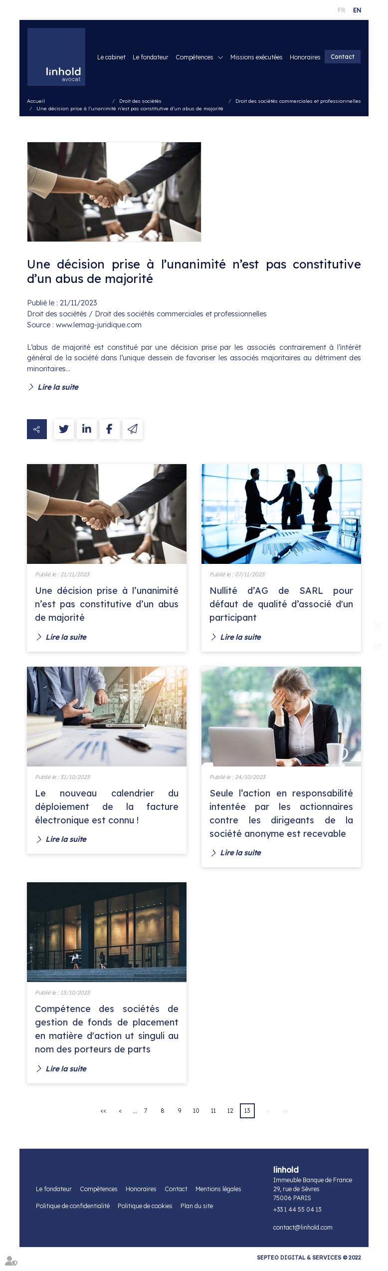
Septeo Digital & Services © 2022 (309, 1261)
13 (247, 1114)
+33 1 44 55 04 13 (297, 1213)
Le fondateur (190, 49)
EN (357, 10)
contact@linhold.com (303, 1231)
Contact (343, 65)
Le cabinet (151, 49)
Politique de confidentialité (73, 1210)
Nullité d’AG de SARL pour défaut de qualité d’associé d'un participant (281, 605)
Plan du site (197, 1210)
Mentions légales (218, 1193)
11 (213, 1114)
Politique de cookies (145, 1210)
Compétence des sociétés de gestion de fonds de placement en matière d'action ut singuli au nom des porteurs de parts (107, 1032)
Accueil (36, 103)
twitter (368, 626)
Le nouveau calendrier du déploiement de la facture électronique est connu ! (107, 808)
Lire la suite (57, 388)
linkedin (368, 646)
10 (196, 1114)
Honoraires (345, 49)
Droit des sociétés (140, 103)
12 (230, 1114)
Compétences (234, 49)
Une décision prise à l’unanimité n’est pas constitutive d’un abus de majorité (129, 110)
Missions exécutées (296, 49)
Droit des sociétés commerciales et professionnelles (298, 103)
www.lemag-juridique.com (99, 326)
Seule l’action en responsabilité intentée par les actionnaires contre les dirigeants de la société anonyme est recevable (281, 815)
